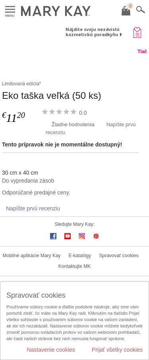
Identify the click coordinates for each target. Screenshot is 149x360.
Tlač (142, 51)
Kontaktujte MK (74, 266)
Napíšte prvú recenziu (33, 208)
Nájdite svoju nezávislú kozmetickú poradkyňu (93, 32)
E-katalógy (80, 255)
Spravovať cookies (118, 255)
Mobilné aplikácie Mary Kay (32, 255)
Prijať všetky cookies (117, 350)
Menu (10, 9)
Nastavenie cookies (51, 350)
